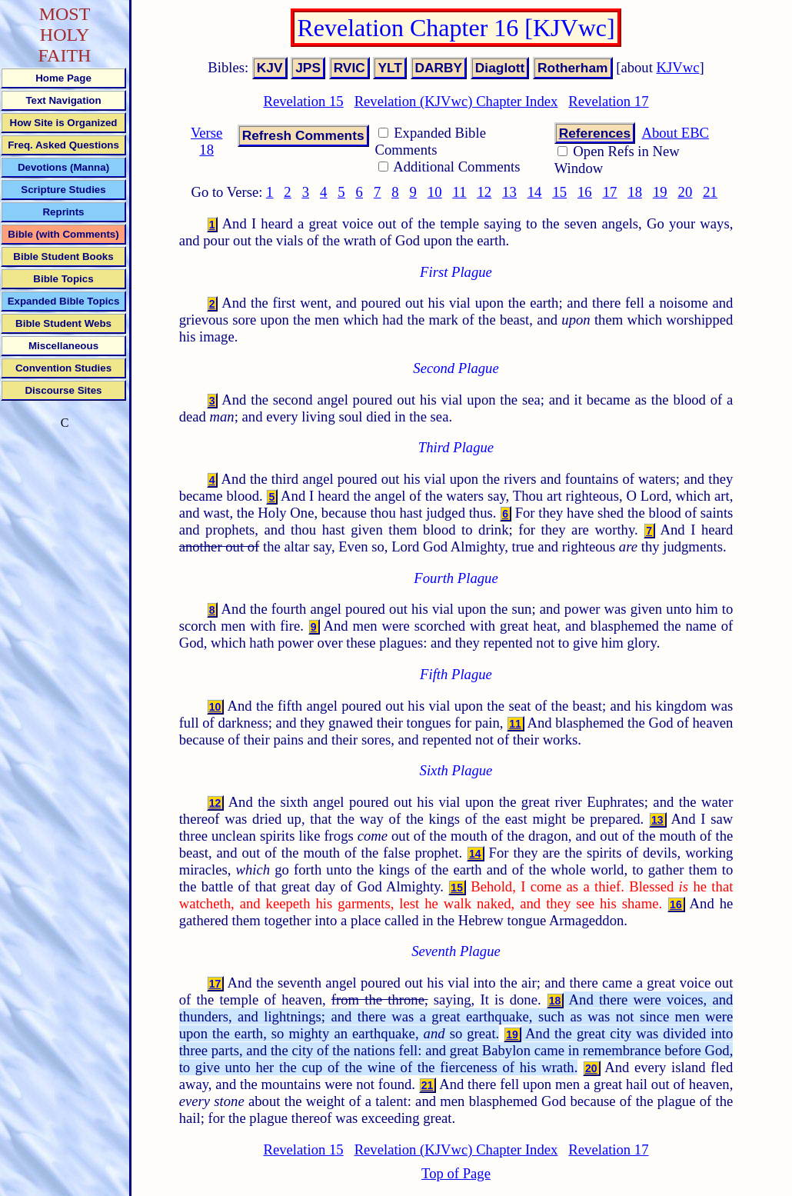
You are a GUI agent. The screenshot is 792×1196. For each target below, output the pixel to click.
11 (460, 192)
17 (610, 192)
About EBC (675, 133)
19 (660, 192)
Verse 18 (206, 141)
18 (634, 192)
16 (584, 192)
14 (534, 192)
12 (484, 192)
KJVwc (678, 67)
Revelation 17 (608, 101)
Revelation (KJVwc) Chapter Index (456, 101)
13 (509, 192)
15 (559, 192)
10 (435, 192)
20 (685, 192)
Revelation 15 (303, 101)
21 (710, 192)
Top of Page (456, 1173)
